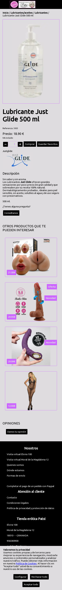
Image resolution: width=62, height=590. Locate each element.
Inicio (6, 12)
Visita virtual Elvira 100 (19, 454)
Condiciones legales (18, 502)
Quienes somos (15, 465)
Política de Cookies (26, 563)
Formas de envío (16, 475)
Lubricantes (41, 12)
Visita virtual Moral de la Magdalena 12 (28, 459)
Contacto (12, 497)
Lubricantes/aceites (21, 12)
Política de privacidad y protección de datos (30, 508)
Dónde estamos (15, 470)
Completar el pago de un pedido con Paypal (30, 486)
